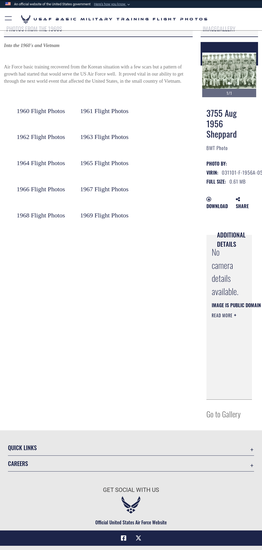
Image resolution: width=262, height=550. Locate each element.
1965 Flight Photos (104, 163)
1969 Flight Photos (104, 215)
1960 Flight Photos (41, 111)
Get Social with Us (131, 490)
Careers (18, 463)
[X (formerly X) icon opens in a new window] (138, 538)
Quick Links (22, 447)
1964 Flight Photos (41, 163)
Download (217, 203)
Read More (223, 315)
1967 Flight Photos (104, 189)
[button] (112, 4)
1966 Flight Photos (41, 189)
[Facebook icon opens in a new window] (124, 538)
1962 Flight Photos (41, 136)
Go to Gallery (223, 414)
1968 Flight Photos (41, 215)
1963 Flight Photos (104, 136)
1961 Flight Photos (104, 111)
